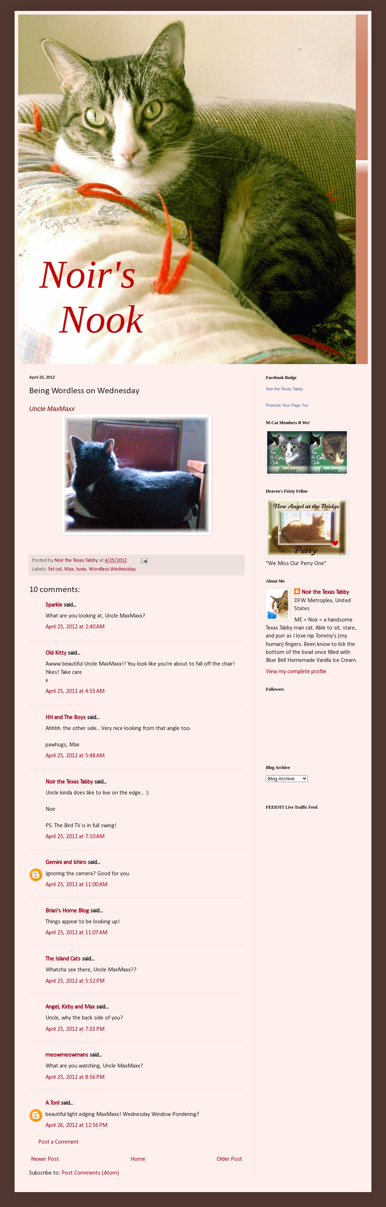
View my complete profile (296, 672)
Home (138, 1159)
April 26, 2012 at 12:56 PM (76, 1125)
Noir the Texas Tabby (69, 782)
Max (69, 569)
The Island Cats (63, 959)
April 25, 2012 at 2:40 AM (75, 627)
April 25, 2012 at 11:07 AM (76, 933)
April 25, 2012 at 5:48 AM (75, 756)
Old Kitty (56, 653)
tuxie (81, 569)
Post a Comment (58, 1142)
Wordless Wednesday (112, 569)
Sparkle (54, 605)
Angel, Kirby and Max (70, 1007)
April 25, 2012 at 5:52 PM (75, 981)
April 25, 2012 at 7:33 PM (75, 1029)
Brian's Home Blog (67, 911)
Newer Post (45, 1159)
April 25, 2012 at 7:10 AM (75, 837)
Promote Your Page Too (287, 405)
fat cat (55, 569)
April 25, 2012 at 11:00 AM (76, 885)
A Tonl (52, 1103)
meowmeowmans (67, 1055)
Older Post (229, 1159)
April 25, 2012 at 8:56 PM (75, 1077)
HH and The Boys (66, 718)
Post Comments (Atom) (90, 1173)
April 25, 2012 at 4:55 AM (75, 691)
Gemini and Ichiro (66, 862)
